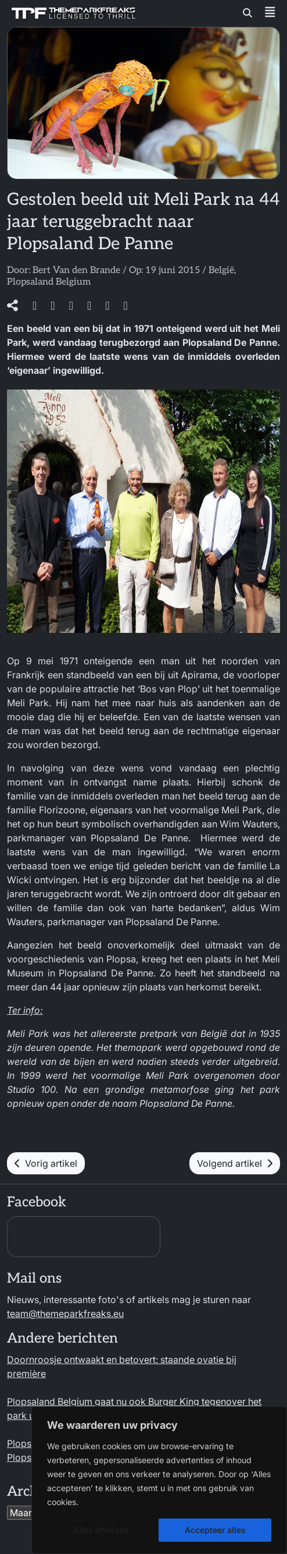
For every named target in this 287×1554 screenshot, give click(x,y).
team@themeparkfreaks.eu (65, 1313)
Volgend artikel (234, 1163)
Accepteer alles (215, 1530)
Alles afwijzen (100, 1530)
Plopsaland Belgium (49, 282)
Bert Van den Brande (76, 270)
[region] (159, 1480)
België (221, 270)
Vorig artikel (46, 1163)
